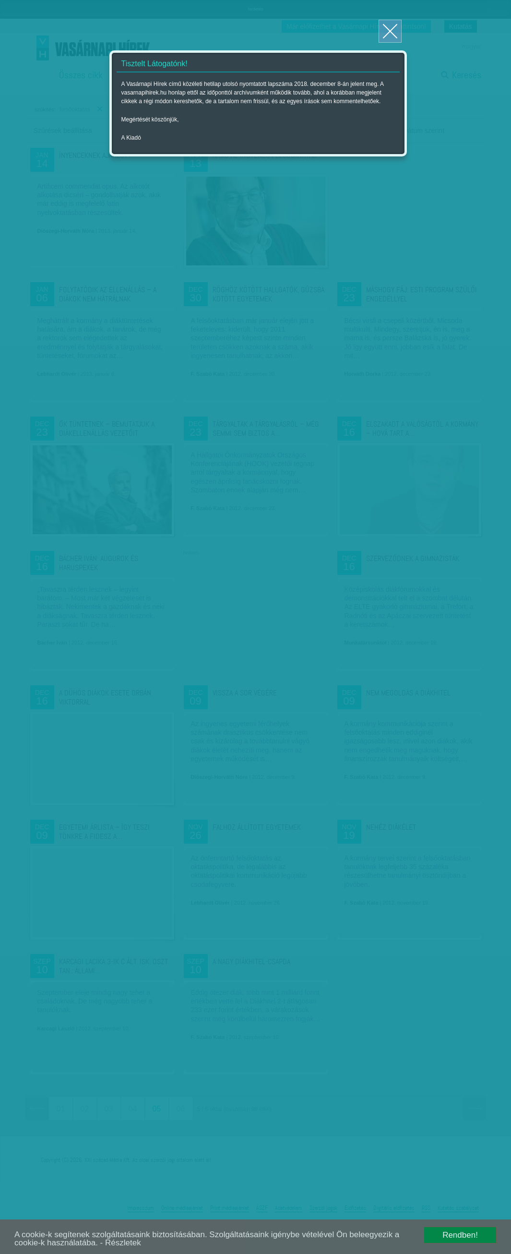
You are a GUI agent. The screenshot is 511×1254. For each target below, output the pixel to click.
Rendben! (460, 1235)
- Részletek (120, 1242)
